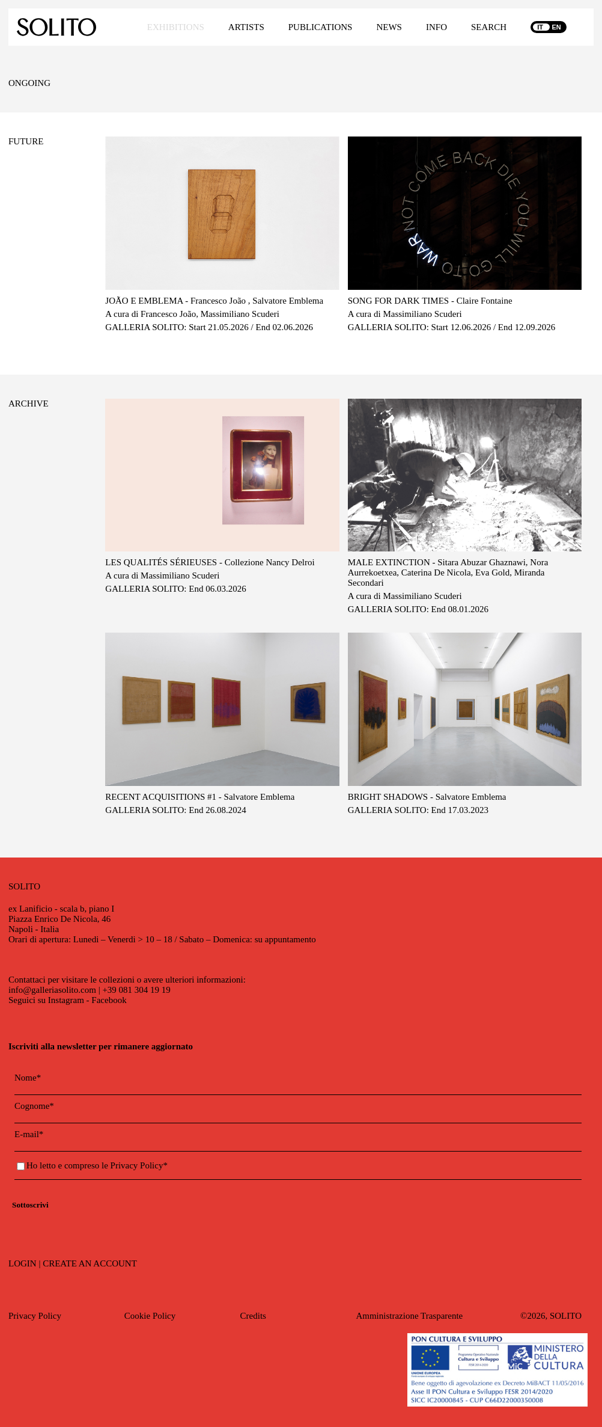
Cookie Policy (149, 1316)
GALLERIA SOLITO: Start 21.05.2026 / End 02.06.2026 (209, 327)
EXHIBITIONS (175, 27)
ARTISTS (246, 27)
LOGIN (22, 1263)
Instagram (66, 1000)
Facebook (108, 1000)
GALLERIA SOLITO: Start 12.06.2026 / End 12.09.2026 (452, 327)
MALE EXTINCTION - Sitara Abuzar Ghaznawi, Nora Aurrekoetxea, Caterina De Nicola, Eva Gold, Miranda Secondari (448, 572)
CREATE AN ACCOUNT (90, 1263)
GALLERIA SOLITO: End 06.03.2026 (175, 589)
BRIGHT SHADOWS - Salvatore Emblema (427, 797)
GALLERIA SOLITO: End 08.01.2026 (418, 609)
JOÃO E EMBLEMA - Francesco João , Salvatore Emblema (214, 300)
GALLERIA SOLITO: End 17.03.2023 (418, 810)
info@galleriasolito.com (52, 990)
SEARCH (488, 27)
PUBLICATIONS (320, 27)
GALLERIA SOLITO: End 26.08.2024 (175, 810)
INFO (436, 27)
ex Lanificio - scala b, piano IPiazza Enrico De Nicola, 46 (61, 914)
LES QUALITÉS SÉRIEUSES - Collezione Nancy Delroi (209, 562)
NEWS (389, 27)
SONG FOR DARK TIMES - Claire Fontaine (430, 300)
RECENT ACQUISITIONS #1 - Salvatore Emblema (199, 797)
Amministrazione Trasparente (409, 1316)
